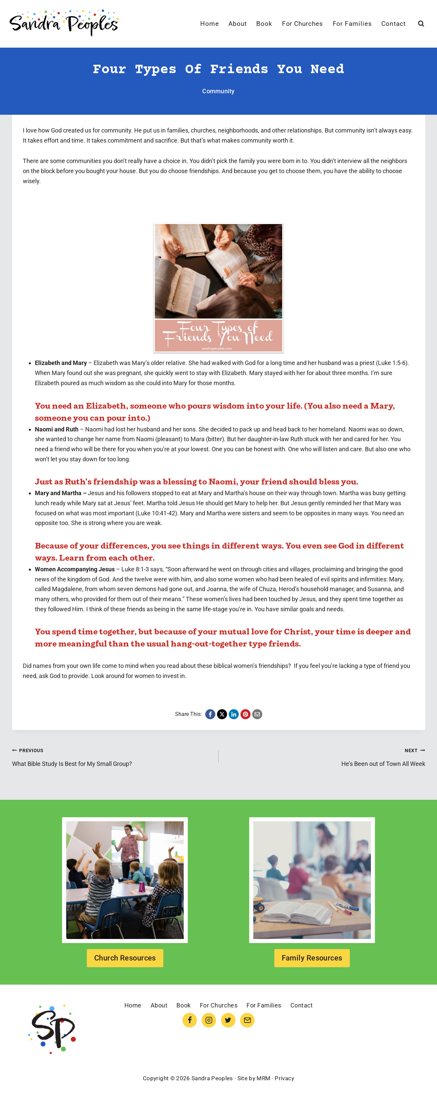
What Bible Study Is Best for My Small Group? (112, 756)
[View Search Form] (421, 23)
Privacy (284, 1078)
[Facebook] (189, 1020)
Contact (393, 24)
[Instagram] (209, 1020)
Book (264, 24)
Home (209, 24)
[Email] (247, 1020)
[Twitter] (228, 1020)
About (237, 24)
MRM (263, 1078)
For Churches (302, 24)
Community (218, 91)
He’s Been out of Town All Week (325, 756)
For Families (352, 24)
